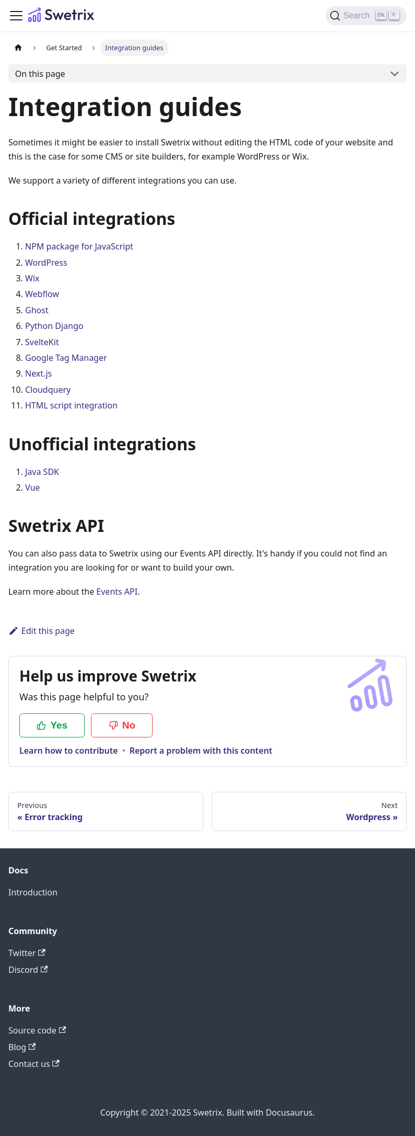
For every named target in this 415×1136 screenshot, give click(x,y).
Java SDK (42, 472)
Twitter (26, 953)
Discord (28, 969)
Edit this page (41, 631)
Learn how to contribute (68, 750)
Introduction (32, 892)
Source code (37, 1030)
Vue (32, 487)
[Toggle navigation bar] (16, 16)
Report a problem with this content (201, 750)
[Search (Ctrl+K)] (366, 15)
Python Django (54, 326)
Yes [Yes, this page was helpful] (52, 725)
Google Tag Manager (66, 357)
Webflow (42, 294)
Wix (32, 278)
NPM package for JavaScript (79, 246)
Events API (116, 591)
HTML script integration (71, 405)
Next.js (38, 373)
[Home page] (18, 48)
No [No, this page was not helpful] (122, 725)
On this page (40, 73)
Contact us (34, 1064)
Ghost (37, 310)
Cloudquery (48, 389)
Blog (22, 1047)
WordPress (46, 262)
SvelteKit (42, 342)
